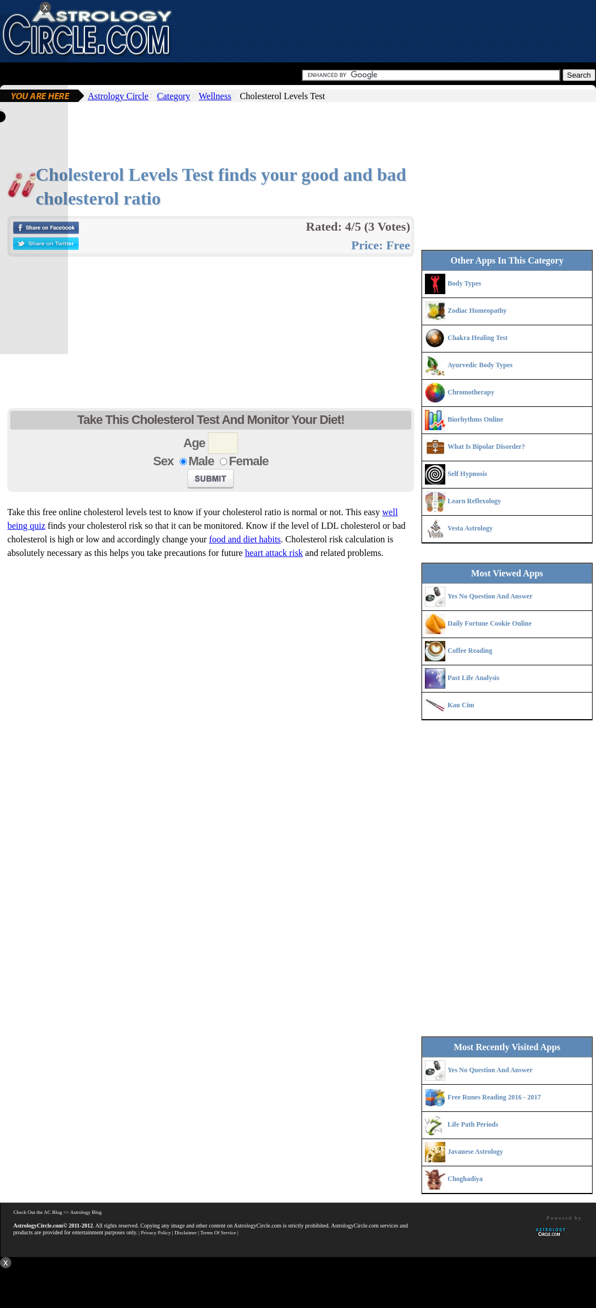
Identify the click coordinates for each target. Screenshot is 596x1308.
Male (201, 461)
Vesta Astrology (470, 528)
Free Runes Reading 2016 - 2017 (494, 1097)
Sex (163, 461)
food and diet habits (245, 539)
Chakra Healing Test (478, 338)
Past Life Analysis (473, 678)
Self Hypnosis (467, 474)
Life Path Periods (473, 1124)
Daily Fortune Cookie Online (489, 623)
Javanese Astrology (475, 1152)
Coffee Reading (470, 651)
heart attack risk (274, 553)
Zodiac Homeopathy (477, 311)
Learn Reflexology (474, 501)
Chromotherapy (471, 392)
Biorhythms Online (475, 419)
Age (195, 443)
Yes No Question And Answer (490, 596)
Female (249, 461)
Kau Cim (461, 705)
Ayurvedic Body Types (480, 365)
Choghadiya (465, 1179)
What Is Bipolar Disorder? (486, 447)
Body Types (464, 283)
